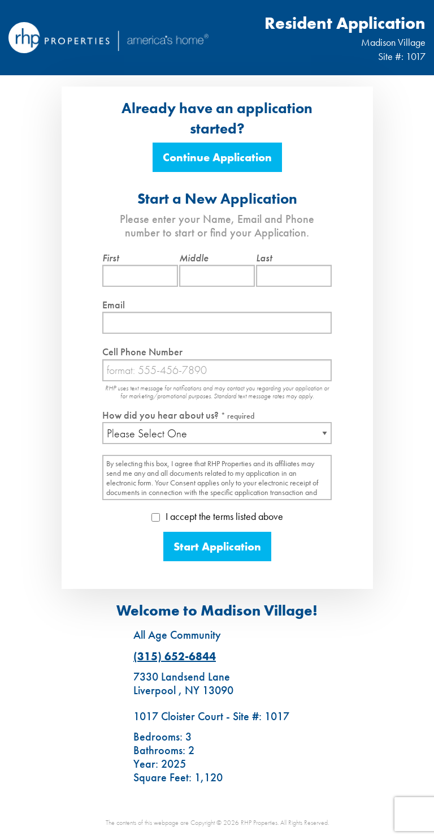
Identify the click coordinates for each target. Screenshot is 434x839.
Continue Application (217, 157)
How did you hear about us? (178, 414)
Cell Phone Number (142, 351)
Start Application (217, 546)
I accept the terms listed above (217, 516)
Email (113, 304)
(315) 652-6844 (174, 656)
